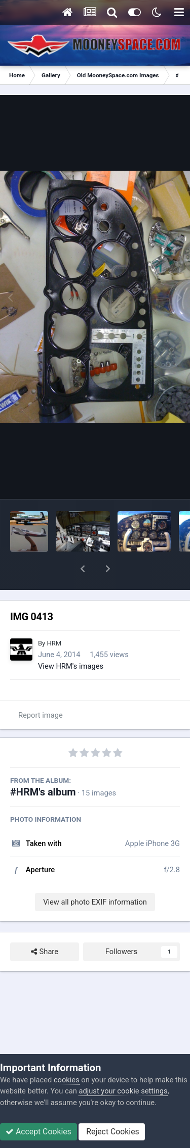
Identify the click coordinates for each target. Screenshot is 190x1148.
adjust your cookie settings (123, 1090)
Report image (40, 688)
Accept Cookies (38, 1131)
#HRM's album (43, 766)
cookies (67, 1079)
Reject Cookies (111, 1131)
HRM (54, 617)
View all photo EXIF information (95, 875)
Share (44, 925)
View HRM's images (70, 639)
